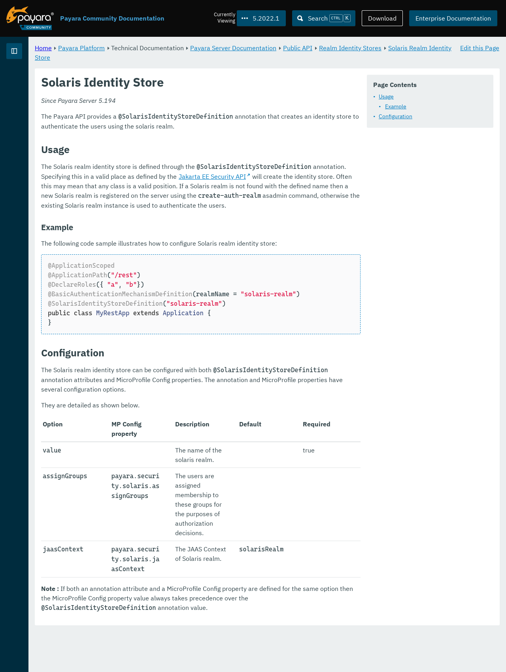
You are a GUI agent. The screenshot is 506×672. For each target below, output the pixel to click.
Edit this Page (479, 47)
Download (382, 18)
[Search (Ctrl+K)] (323, 18)
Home (141, 47)
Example (168, 127)
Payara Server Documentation (332, 47)
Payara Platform (180, 47)
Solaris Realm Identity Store (223, 57)
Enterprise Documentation (453, 18)
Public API (396, 47)
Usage (158, 117)
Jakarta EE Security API (268, 236)
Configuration (168, 137)
